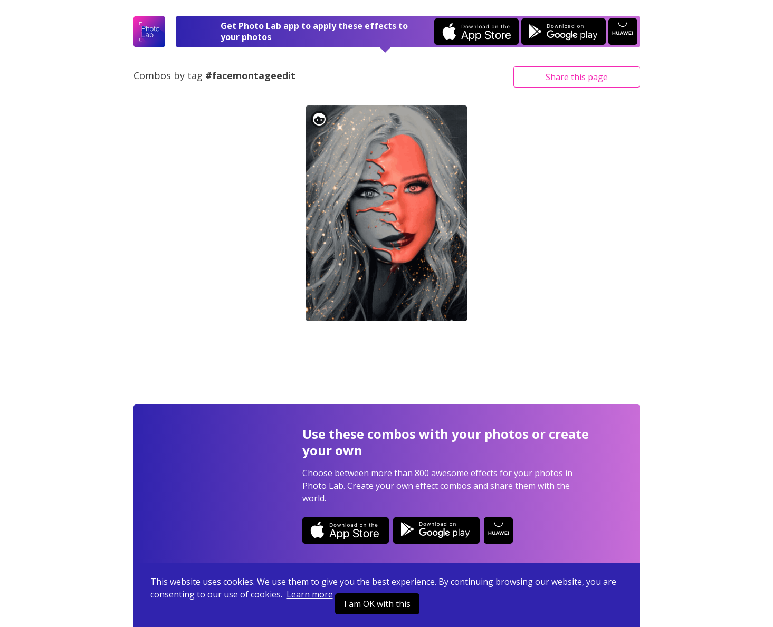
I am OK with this (377, 604)
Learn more (310, 594)
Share (577, 77)
